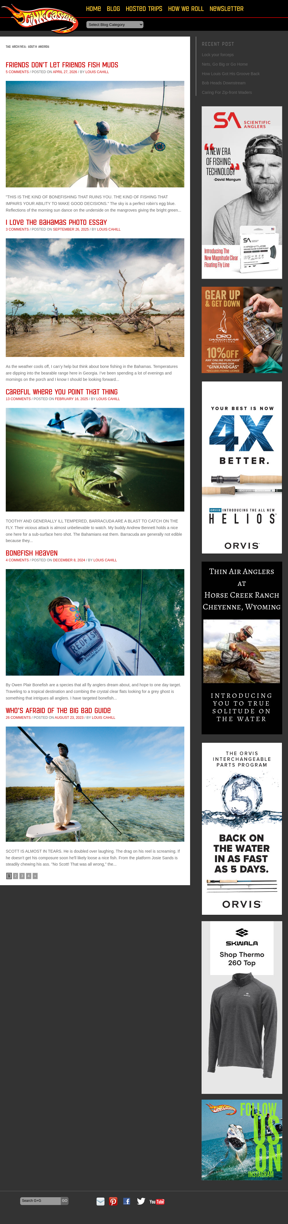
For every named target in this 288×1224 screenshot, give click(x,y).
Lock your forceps (218, 54)
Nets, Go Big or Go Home (225, 64)
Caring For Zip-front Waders (227, 92)
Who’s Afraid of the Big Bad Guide (58, 710)
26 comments (18, 718)
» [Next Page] (35, 876)
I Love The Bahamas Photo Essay (56, 222)
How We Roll (186, 8)
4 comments (17, 560)
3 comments (17, 229)
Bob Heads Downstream (224, 83)
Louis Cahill (97, 72)
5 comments (17, 72)
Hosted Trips (144, 8)
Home (93, 8)
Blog (113, 8)
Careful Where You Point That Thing (62, 391)
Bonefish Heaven (32, 553)
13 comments (18, 399)
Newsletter (227, 8)
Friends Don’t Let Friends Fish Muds (62, 64)
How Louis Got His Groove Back (231, 73)
